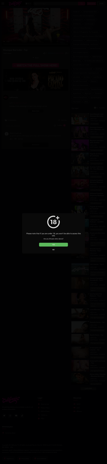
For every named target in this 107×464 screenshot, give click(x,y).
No (53, 250)
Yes (53, 244)
